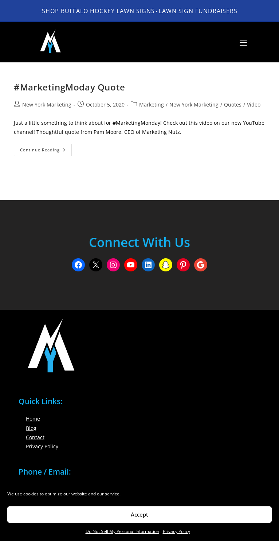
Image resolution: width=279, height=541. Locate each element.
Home (33, 418)
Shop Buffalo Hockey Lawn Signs (98, 11)
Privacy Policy (176, 531)
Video (253, 104)
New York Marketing (46, 104)
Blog (31, 428)
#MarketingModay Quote (69, 87)
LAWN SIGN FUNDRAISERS (198, 11)
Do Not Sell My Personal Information (122, 531)
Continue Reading (46, 151)
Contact (35, 437)
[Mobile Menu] (240, 42)
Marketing (151, 104)
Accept (139, 514)
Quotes (232, 104)
